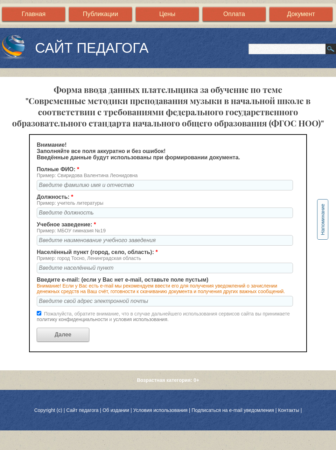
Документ (301, 13)
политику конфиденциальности (73, 319)
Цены (167, 13)
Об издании (116, 410)
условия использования (140, 319)
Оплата (234, 13)
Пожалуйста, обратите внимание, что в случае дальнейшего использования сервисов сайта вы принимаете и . (163, 316)
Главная (34, 13)
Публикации (100, 13)
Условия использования (160, 410)
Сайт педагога (83, 410)
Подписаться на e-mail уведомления (232, 410)
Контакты (288, 410)
